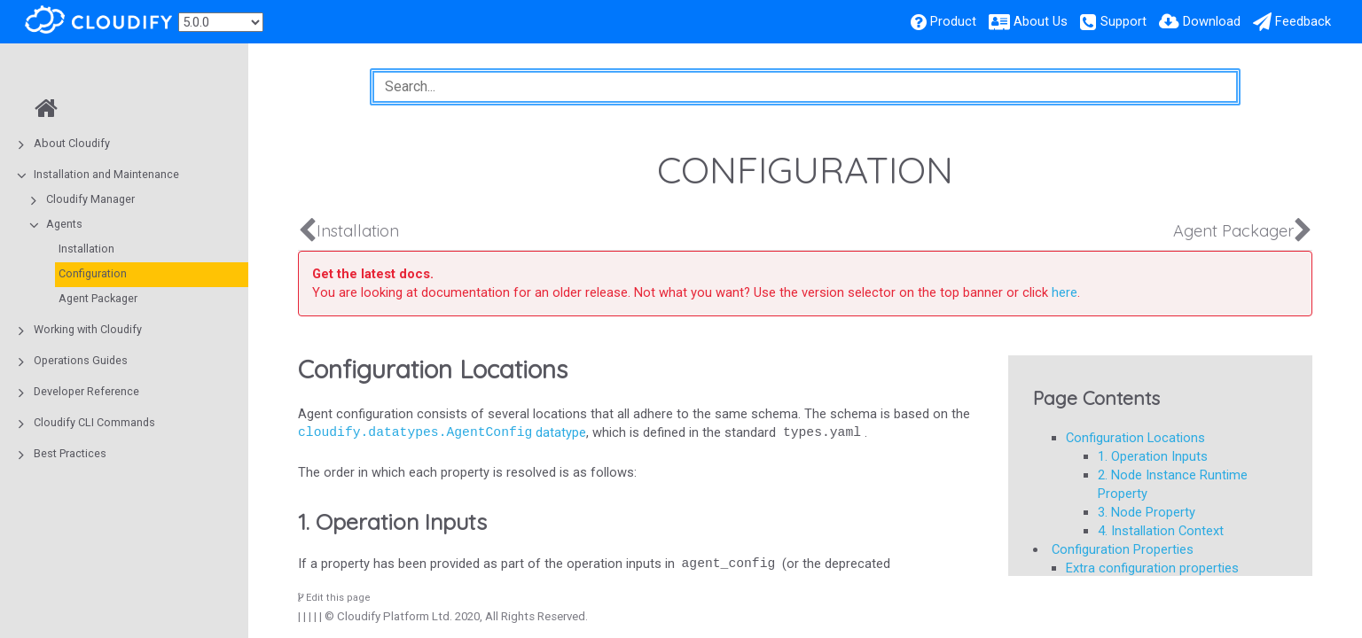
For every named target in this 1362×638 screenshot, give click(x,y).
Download (1212, 21)
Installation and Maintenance (106, 174)
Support (1123, 21)
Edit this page (334, 597)
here (1064, 292)
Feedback (1303, 21)
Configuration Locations (1135, 438)
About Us (1041, 21)
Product (953, 21)
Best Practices (70, 453)
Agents (64, 223)
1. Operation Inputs (1153, 456)
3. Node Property (1146, 512)
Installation (86, 248)
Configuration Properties (1123, 549)
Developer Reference (86, 391)
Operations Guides (81, 360)
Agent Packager (98, 298)
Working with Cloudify (88, 329)
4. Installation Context (1161, 531)
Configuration (93, 273)
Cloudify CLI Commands (94, 422)
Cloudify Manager (90, 199)
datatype (442, 432)
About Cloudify (72, 143)
